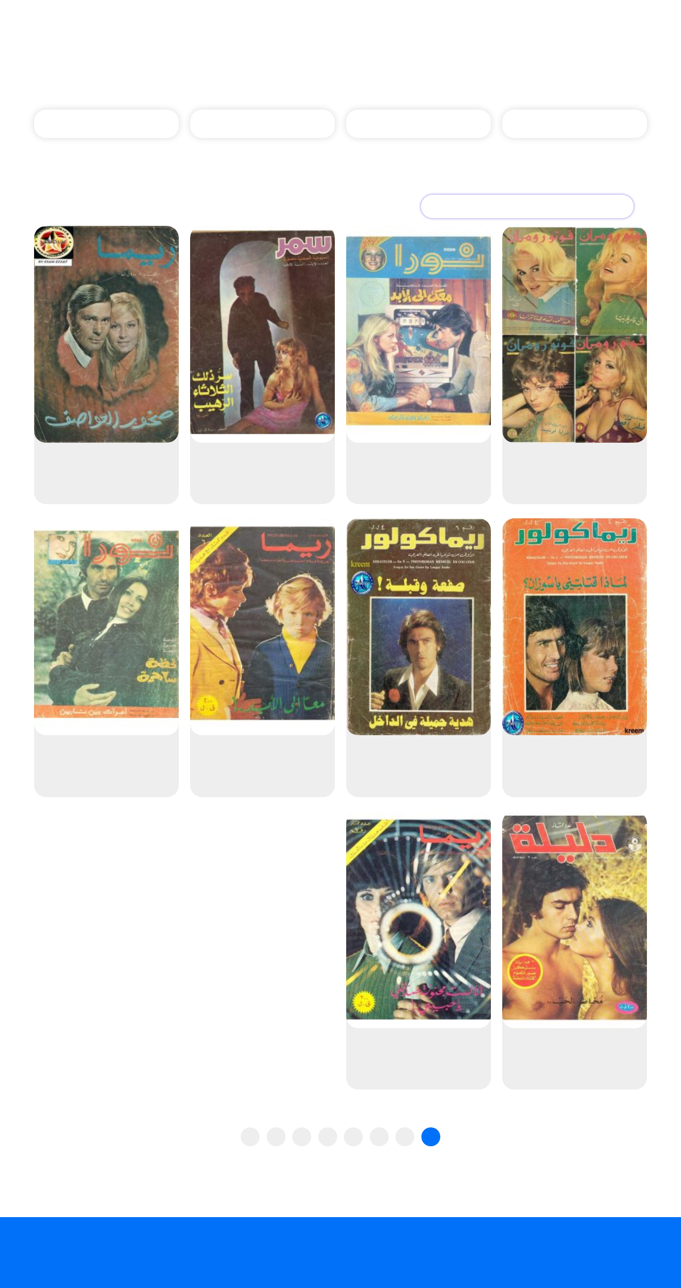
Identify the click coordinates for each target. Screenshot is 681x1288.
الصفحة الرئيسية (431, 75)
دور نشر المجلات (356, 75)
